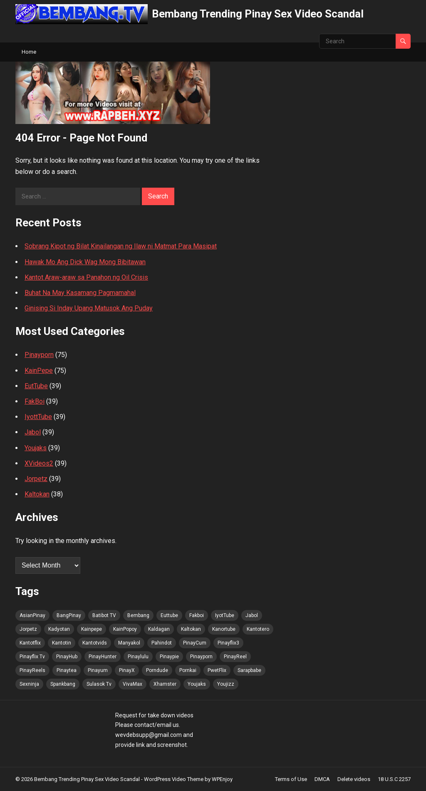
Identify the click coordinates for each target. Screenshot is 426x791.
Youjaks (36, 448)
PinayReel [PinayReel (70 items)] (235, 657)
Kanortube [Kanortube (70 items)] (223, 629)
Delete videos (353, 779)
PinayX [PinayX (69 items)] (127, 670)
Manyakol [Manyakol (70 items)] (129, 643)
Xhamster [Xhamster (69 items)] (165, 684)
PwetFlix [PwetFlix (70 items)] (217, 670)
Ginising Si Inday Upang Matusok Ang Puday (89, 308)
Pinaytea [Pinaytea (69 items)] (67, 670)
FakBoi (35, 401)
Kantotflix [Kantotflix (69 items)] (30, 643)
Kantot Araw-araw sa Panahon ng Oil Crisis (86, 277)
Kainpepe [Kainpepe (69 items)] (91, 629)
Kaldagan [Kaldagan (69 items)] (159, 629)
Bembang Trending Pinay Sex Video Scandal (258, 13)
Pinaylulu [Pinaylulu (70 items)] (138, 657)
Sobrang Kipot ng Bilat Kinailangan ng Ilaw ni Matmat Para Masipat (121, 246)
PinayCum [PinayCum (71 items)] (194, 643)
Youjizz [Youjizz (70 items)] (225, 684)
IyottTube (38, 417)
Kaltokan (37, 494)
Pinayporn (39, 355)
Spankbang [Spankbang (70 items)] (62, 684)
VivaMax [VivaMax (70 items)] (132, 684)
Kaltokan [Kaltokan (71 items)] (191, 629)
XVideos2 (39, 463)
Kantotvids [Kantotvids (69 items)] (94, 643)
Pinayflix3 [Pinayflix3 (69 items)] (228, 643)
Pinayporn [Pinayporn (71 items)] (201, 657)
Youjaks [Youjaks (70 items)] (197, 684)
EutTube (36, 386)
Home (29, 52)
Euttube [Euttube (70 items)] (169, 615)
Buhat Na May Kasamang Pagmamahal (80, 293)
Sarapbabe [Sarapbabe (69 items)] (249, 670)
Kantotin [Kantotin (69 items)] (61, 643)
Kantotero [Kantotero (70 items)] (258, 629)
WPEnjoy (222, 779)
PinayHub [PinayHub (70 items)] (66, 657)
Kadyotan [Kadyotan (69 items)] (59, 629)
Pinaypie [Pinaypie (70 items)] (169, 657)
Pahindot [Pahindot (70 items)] (161, 643)
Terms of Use (291, 779)
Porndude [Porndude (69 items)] (157, 670)
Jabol (33, 432)
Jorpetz (36, 479)
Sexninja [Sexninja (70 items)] (29, 684)
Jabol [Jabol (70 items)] (251, 615)
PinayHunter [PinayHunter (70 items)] (102, 657)
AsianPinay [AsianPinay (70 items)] (32, 615)
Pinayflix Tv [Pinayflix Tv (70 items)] (32, 657)
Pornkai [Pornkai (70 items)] (187, 670)
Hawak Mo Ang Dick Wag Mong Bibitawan (85, 262)
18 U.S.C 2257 (394, 779)
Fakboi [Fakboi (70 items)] (196, 615)
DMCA (322, 779)
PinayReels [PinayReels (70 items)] (32, 670)
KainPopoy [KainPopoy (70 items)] (125, 629)
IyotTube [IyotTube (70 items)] (224, 615)
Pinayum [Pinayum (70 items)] (98, 670)
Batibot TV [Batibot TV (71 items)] (104, 615)
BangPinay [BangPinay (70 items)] (69, 615)
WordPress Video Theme (173, 779)
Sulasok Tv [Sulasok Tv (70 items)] (99, 684)
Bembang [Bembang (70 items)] (138, 615)
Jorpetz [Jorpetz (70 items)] (28, 629)
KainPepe (39, 370)
